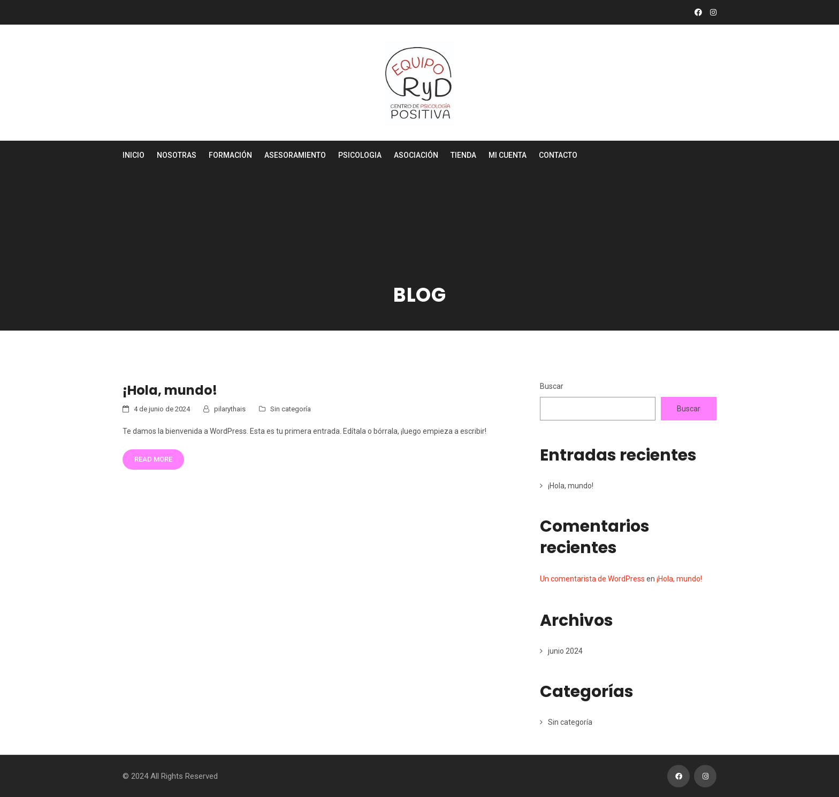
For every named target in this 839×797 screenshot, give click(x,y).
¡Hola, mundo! (170, 390)
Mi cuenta (508, 155)
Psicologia (360, 155)
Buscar (551, 386)
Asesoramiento (295, 155)
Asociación (416, 155)
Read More (153, 459)
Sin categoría (290, 409)
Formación (230, 155)
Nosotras (176, 155)
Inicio (133, 155)
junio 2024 (565, 651)
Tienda (463, 155)
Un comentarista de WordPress (592, 578)
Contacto (558, 155)
